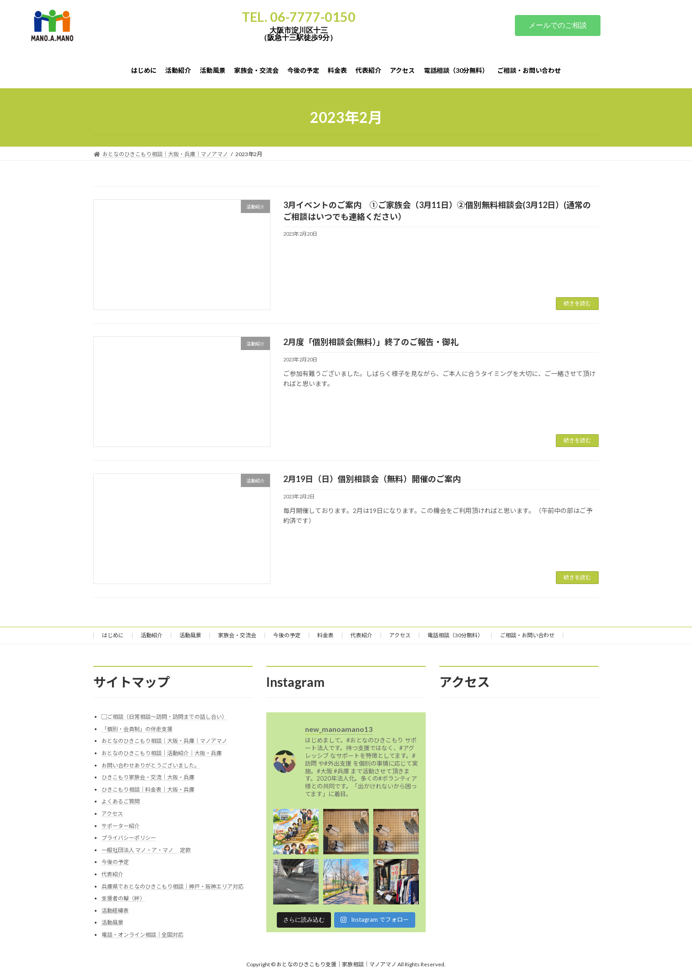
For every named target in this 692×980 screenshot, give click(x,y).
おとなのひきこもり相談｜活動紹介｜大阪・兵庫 (162, 752)
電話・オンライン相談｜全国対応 (142, 934)
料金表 (325, 635)
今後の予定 (286, 635)
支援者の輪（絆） (123, 898)
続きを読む (577, 303)
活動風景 (190, 635)
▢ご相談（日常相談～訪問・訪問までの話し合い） (164, 716)
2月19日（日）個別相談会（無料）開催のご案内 (372, 479)
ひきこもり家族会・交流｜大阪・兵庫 (148, 777)
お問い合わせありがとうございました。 (151, 765)
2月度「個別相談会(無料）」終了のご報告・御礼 (370, 342)
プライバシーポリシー (129, 837)
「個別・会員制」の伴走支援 (137, 728)
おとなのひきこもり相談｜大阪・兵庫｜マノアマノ (164, 740)
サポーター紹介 (121, 825)
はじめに (113, 635)
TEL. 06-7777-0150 (299, 17)
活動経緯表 (115, 910)
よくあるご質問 (121, 801)
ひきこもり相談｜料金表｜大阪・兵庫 (148, 789)
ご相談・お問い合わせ (527, 635)
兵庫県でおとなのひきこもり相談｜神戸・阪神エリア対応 (173, 886)
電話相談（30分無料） (455, 635)
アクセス (400, 635)
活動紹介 (152, 635)
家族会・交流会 (237, 635)
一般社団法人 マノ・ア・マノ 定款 (146, 849)
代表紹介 (361, 635)
